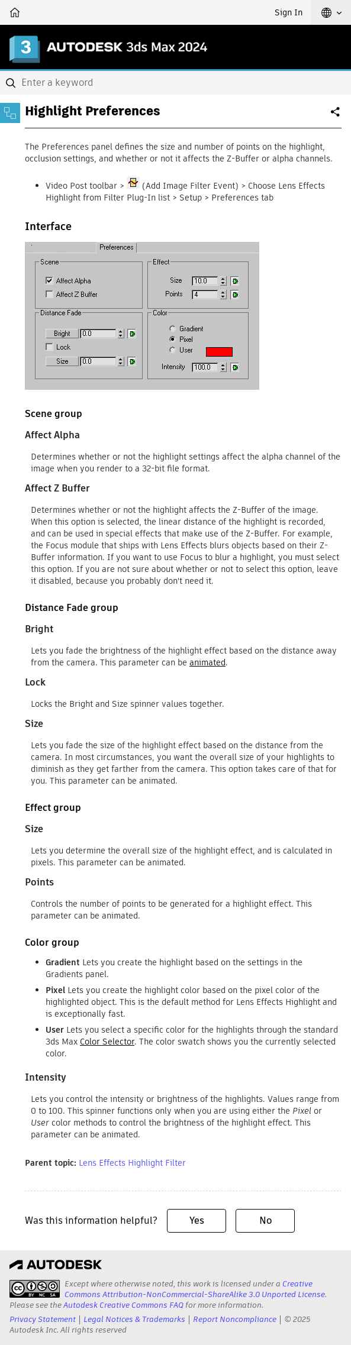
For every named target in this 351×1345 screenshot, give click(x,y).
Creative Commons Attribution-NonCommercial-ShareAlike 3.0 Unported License (195, 1289)
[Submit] (12, 83)
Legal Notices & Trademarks (134, 1319)
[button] (331, 12)
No (265, 1220)
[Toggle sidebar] (10, 113)
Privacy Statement (42, 1319)
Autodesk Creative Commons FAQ (123, 1305)
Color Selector (107, 1041)
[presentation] (34, 1289)
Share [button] (336, 116)
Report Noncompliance (234, 1319)
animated (207, 662)
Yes (196, 1220)
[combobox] (175, 83)
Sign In (288, 12)
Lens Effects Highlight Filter (132, 1163)
